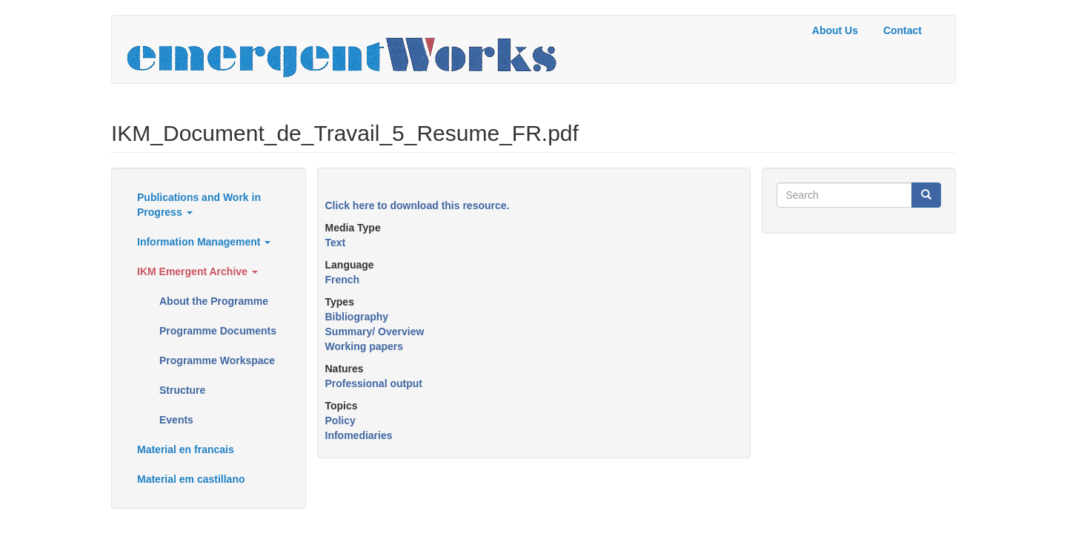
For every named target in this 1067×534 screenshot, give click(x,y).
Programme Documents (217, 331)
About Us (835, 30)
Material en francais (185, 449)
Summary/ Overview (375, 331)
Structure (182, 390)
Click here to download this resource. (417, 205)
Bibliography (357, 317)
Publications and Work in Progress (199, 204)
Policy (340, 420)
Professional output (373, 383)
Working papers (364, 346)
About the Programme (213, 301)
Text (335, 242)
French (342, 280)
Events (176, 420)
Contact (902, 30)
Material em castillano (191, 479)
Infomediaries (359, 435)
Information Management (203, 242)
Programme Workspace (217, 360)
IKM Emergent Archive (197, 271)
